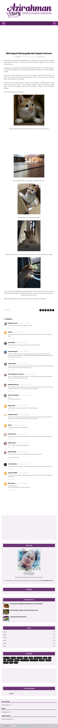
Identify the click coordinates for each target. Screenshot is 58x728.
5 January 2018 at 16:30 (22, 452)
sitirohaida (11, 342)
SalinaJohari (12, 363)
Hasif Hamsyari (12, 351)
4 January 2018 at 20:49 (25, 384)
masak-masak (34, 660)
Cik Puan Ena (12, 434)
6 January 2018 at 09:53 (22, 483)
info (5, 660)
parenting (48, 660)
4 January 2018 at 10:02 (18, 332)
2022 (29, 643)
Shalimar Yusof (13, 323)
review (16, 662)
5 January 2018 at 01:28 (21, 405)
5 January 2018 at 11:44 (22, 434)
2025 (29, 635)
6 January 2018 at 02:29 (23, 473)
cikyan (10, 332)
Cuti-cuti (13, 657)
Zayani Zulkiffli (12, 473)
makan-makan (24, 660)
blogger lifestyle (38, 657)
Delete (12, 328)
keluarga (17, 660)
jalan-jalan (10, 660)
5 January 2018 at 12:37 (22, 443)
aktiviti (25, 657)
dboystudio (11, 405)
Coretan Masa (12, 464)
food (50, 657)
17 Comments (40, 57)
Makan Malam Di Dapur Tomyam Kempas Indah (24, 610)
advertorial (19, 657)
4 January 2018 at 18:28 (30, 374)
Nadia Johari (12, 443)
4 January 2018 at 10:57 (21, 342)
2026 (29, 632)
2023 (29, 640)
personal (7, 310)
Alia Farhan (11, 483)
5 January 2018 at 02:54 (24, 414)
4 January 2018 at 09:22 (24, 323)
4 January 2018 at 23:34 (25, 395)
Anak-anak (6, 657)
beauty (30, 657)
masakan (41, 660)
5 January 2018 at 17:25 (23, 464)
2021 (29, 646)
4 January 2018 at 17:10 (24, 351)
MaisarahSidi (12, 452)
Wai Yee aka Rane (13, 395)
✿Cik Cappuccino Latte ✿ (16, 374)
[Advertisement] (29, 39)
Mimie (10, 425)
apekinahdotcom (13, 384)
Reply (9, 328)
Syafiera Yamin (12, 414)
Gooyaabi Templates (22, 726)
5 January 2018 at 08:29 (18, 425)
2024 (29, 637)
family (45, 657)
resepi (11, 662)
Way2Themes (6, 726)
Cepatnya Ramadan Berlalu (18, 617)
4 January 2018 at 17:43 (22, 363)
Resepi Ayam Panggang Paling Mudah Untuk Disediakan (26, 603)
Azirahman (18, 57)
